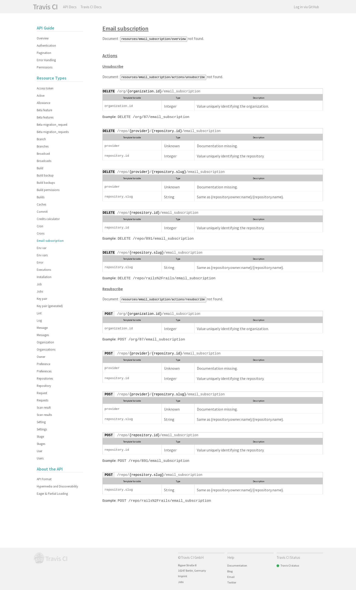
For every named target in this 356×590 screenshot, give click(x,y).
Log (39, 320)
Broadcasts (44, 161)
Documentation (237, 565)
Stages (41, 444)
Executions (44, 270)
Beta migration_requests (53, 132)
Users (40, 458)
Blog (230, 571)
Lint (39, 313)
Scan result (44, 408)
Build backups (46, 183)
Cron (40, 226)
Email (231, 577)
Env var (41, 248)
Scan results (44, 415)
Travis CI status (289, 565)
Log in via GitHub (306, 7)
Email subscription (125, 28)
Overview (43, 38)
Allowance (43, 103)
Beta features (45, 117)
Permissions (44, 67)
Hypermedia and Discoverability (57, 486)
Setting (41, 422)
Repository (44, 386)
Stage (40, 437)
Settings (42, 429)
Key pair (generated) (50, 306)
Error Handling (46, 60)
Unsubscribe (112, 66)
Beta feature (44, 110)
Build (40, 168)
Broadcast (43, 154)
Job (39, 284)
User (39, 451)
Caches (41, 204)
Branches (43, 146)
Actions (109, 55)
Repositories (45, 378)
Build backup (45, 175)
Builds (40, 197)
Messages (43, 335)
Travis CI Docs (91, 7)
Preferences (44, 371)
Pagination (44, 53)
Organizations (46, 349)
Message (42, 328)
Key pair (42, 299)
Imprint (182, 576)
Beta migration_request (52, 125)
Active (40, 96)
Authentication (46, 46)
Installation (44, 277)
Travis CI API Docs (45, 6)
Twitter (231, 582)
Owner (41, 357)
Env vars (42, 255)
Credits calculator (48, 219)
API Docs (70, 7)
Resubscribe (112, 287)
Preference (43, 364)
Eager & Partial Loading (52, 494)
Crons (40, 233)
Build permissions (48, 190)
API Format (44, 479)
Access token (45, 88)
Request (42, 393)
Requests (42, 400)
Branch (41, 139)
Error (40, 262)
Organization (45, 342)
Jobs (40, 291)
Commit (42, 212)
